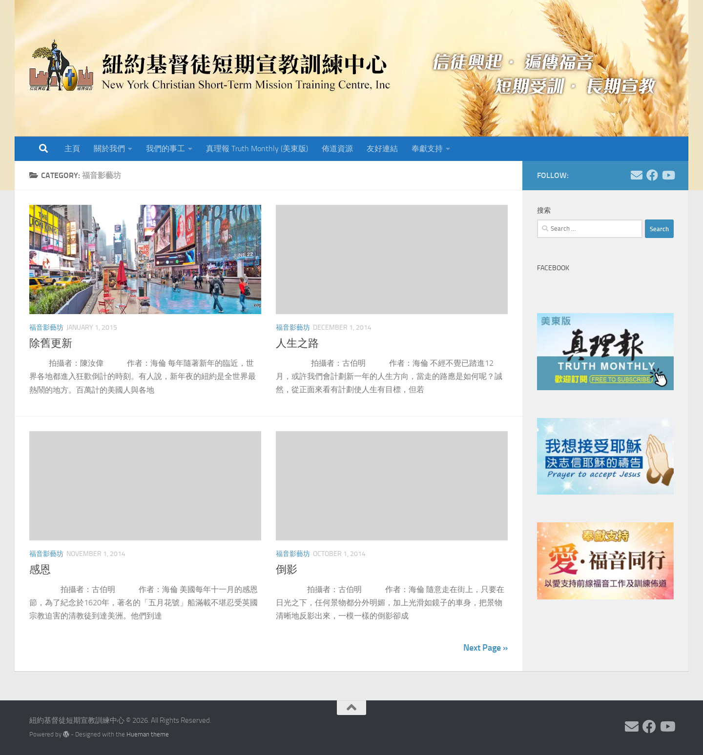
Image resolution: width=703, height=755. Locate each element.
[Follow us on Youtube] (668, 175)
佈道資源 (337, 148)
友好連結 (382, 148)
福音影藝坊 (46, 327)
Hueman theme (147, 734)
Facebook (553, 268)
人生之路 (297, 343)
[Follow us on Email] (636, 175)
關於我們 (109, 148)
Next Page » (485, 647)
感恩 (40, 569)
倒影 (286, 569)
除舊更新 (50, 343)
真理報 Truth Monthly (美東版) (257, 148)
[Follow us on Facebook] (652, 175)
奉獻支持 (427, 148)
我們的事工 (165, 148)
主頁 (72, 148)
